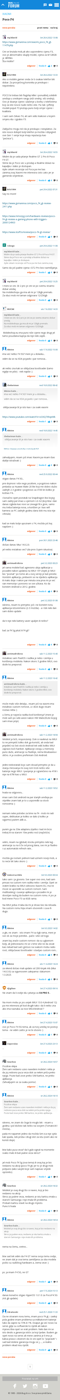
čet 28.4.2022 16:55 (49, 152)
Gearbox (11, 1062)
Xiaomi (6, 14)
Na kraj (54, 27)
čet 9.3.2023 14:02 (49, 928)
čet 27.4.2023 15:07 (49, 1022)
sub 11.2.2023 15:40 (49, 654)
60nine (10, 350)
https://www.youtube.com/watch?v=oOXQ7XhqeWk (28, 416)
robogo (11, 246)
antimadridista (15, 563)
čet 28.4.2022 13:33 (49, 75)
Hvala (42, 65)
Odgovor (31, 65)
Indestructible (14, 875)
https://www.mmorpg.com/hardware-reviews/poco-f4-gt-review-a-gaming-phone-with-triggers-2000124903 (29, 219)
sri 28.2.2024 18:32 (49, 1186)
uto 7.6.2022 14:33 (49, 309)
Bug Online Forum (13, 5)
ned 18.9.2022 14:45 (48, 431)
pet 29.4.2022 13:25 (49, 281)
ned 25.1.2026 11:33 (48, 1312)
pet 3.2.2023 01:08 (49, 600)
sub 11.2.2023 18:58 (49, 735)
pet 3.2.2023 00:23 (49, 563)
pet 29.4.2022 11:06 (49, 246)
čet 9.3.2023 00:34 (49, 875)
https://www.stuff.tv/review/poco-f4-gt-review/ (26, 232)
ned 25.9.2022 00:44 (48, 474)
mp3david (12, 38)
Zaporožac (12, 1044)
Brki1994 (11, 75)
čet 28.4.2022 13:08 (49, 38)
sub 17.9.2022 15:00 (49, 350)
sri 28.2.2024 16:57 (49, 1062)
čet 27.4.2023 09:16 (49, 988)
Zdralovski (12, 1312)
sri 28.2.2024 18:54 (49, 1220)
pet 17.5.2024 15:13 (49, 1291)
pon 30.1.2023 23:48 (48, 540)
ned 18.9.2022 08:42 (48, 385)
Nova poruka (8, 27)
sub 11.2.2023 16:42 (49, 678)
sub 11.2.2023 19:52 (49, 788)
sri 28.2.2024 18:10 (49, 1096)
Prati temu (42, 27)
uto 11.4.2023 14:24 (49, 964)
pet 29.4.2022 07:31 (49, 189)
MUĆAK (10, 309)
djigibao (11, 988)
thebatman (13, 385)
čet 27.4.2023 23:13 (49, 1044)
